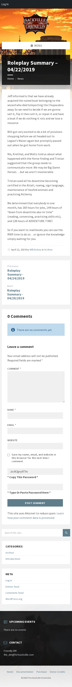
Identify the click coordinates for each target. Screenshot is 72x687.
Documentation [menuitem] (24, 671)
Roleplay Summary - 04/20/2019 (15, 294)
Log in (9, 580)
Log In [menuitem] (5, 4)
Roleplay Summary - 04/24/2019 (15, 274)
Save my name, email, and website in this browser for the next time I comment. (34, 458)
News (21, 78)
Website (12, 440)
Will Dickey (35, 249)
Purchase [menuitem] (41, 671)
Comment (14, 368)
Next (10, 286)
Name (11, 409)
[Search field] (36, 532)
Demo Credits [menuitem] (57, 671)
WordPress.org (14, 599)
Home (10, 78)
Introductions (13, 558)
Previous (12, 266)
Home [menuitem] (10, 671)
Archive (48, 249)
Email (11, 425)
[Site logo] (36, 34)
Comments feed (15, 592)
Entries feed (12, 586)
